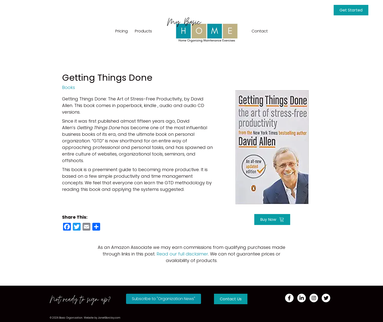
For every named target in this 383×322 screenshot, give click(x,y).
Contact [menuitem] (260, 31)
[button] (163, 299)
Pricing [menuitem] (121, 31)
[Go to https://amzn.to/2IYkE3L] (272, 146)
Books (68, 87)
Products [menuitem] (143, 31)
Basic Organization (71, 318)
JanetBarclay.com (109, 318)
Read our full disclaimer (182, 254)
